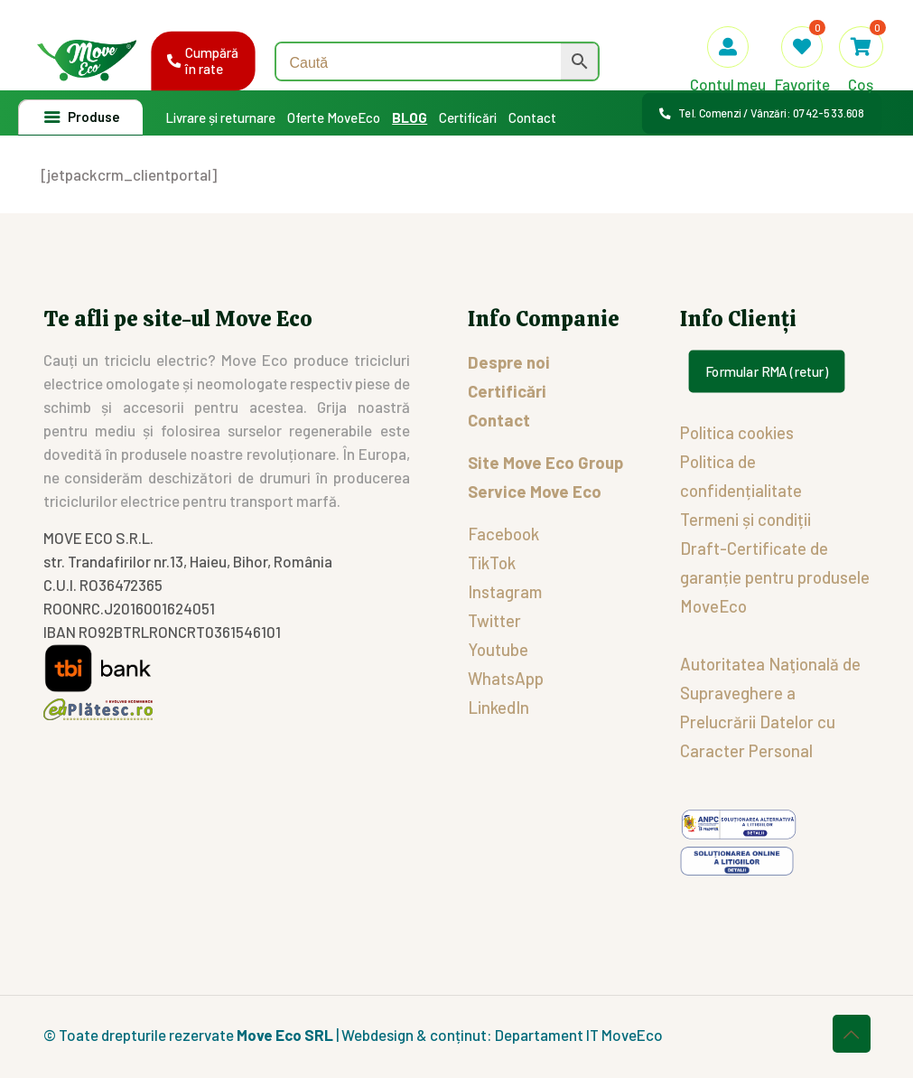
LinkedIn (498, 707)
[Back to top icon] (852, 1034)
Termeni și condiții (745, 519)
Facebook (503, 533)
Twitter (494, 620)
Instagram (505, 591)
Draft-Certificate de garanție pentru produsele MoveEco (775, 577)
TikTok (492, 562)
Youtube (498, 649)
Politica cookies (737, 432)
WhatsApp (506, 678)
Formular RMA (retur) (766, 371)
